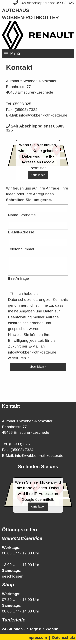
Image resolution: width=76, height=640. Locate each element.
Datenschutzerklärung (26, 299)
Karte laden (38, 175)
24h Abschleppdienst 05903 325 (43, 3)
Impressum (36, 637)
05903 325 (22, 104)
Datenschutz (63, 637)
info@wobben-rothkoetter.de (43, 115)
